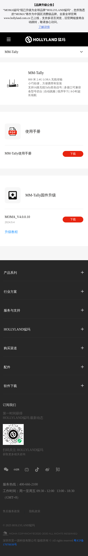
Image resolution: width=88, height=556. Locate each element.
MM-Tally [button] (44, 52)
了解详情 (44, 27)
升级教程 (11, 232)
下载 (73, 153)
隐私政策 (34, 511)
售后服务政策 (11, 511)
